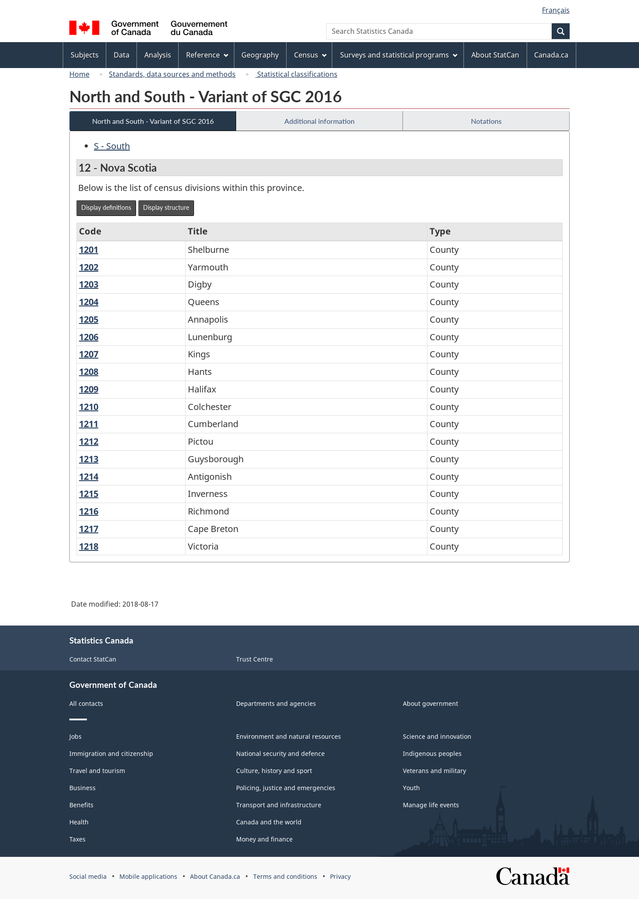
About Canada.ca (215, 876)
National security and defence (280, 753)
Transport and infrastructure (278, 805)
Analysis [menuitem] (157, 55)
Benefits (81, 805)
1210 (88, 407)
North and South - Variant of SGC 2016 (153, 121)
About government (430, 703)
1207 (88, 354)
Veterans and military (434, 770)
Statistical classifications (296, 74)
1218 (88, 546)
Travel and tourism (97, 770)
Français (556, 10)
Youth (411, 788)
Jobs (75, 736)
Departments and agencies (276, 703)
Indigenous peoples (432, 753)
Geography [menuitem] (260, 55)
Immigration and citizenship (111, 753)
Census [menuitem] (310, 55)
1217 (88, 529)
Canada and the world (269, 822)
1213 (88, 459)
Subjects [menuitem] (85, 55)
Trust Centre (254, 659)
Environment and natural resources (288, 736)
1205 (88, 319)
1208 (88, 372)
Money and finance (264, 839)
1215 (88, 494)
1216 (88, 511)
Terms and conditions (285, 876)
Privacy (340, 876)
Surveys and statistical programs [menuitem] (398, 55)
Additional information (319, 121)
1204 (88, 302)
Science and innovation (437, 736)
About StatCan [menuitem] (495, 55)
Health (79, 822)
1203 (88, 284)
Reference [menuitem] (207, 55)
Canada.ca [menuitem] (551, 55)
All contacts (86, 703)
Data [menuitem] (121, 55)
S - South (112, 146)
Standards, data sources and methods (172, 74)
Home (79, 74)
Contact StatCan (92, 659)
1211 (88, 424)
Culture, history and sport (274, 770)
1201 (88, 249)
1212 (88, 441)
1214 (88, 476)
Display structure (166, 207)
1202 (88, 267)
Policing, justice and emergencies (285, 788)
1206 (88, 337)
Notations (486, 121)
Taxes (77, 839)
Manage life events (431, 805)
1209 (88, 389)
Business (82, 788)
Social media (88, 876)
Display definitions (106, 207)
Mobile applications (148, 876)
